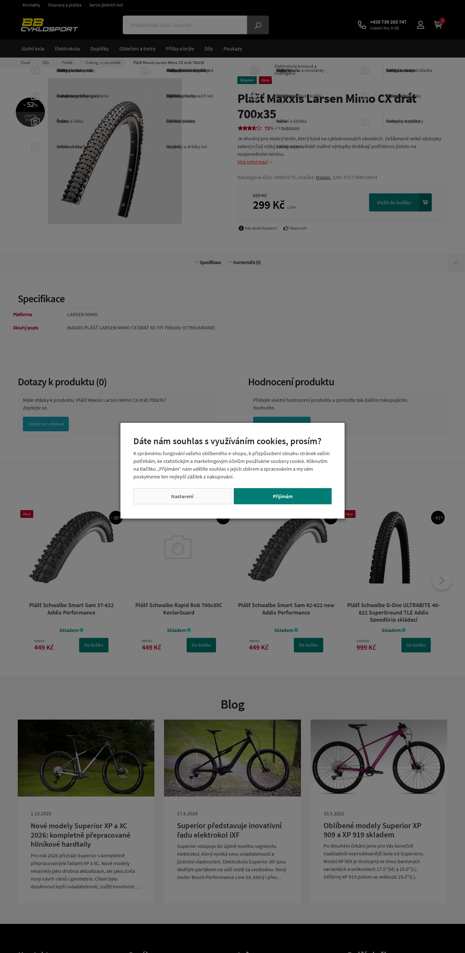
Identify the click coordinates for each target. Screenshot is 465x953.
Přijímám (283, 496)
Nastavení (182, 496)
